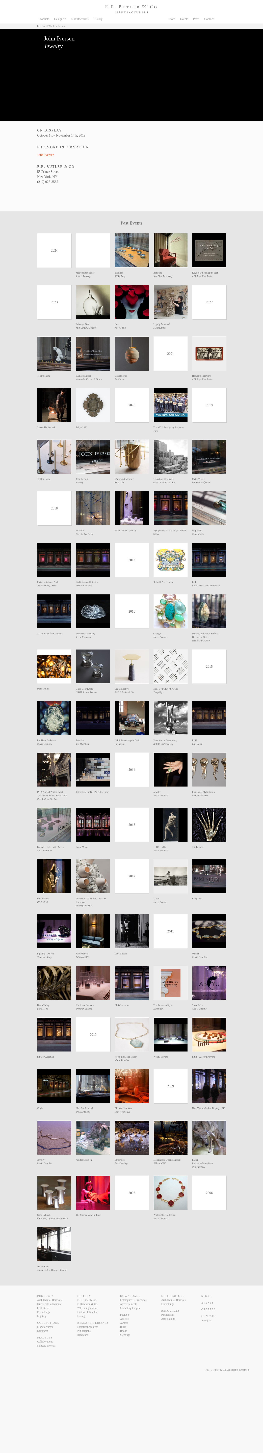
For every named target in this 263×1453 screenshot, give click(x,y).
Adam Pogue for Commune (50, 633)
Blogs (123, 1326)
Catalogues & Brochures (133, 1300)
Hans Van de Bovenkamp (165, 740)
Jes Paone (119, 379)
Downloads (130, 1295)
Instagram (206, 1320)
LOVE (156, 898)
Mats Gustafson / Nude (48, 582)
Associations (168, 1318)
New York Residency (163, 276)
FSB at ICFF (159, 1163)
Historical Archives (87, 1326)
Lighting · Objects (45, 953)
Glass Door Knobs (84, 689)
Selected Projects (46, 1345)
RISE (194, 740)
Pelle (194, 582)
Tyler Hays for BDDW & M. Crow (92, 792)
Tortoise (80, 740)
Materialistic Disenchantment (167, 1160)
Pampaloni (197, 898)
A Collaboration (44, 850)
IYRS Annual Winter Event (50, 792)
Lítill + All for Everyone (203, 1057)
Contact (209, 19)
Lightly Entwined (161, 324)
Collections (43, 1308)
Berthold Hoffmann (201, 482)
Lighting (41, 1316)
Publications (84, 1330)
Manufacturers (80, 19)
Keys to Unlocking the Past (205, 273)
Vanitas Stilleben (84, 1160)
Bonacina (157, 273)
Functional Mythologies (203, 792)
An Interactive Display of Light (51, 1270)
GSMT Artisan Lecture (164, 482)
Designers (60, 19)
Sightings (125, 1334)
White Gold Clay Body (126, 530)
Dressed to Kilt (83, 1112)
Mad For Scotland (84, 1108)
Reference (82, 1334)
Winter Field (43, 1266)
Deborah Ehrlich (84, 585)
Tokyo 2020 (81, 427)
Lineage (81, 1316)
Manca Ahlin (159, 328)
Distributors (172, 1295)
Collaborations (45, 1341)
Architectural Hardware (50, 1300)
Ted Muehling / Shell (47, 585)
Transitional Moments (163, 479)
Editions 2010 (82, 957)
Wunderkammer (83, 376)
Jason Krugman (83, 637)
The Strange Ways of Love (88, 1215)
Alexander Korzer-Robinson (89, 379)
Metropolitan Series (85, 273)
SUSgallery (120, 276)
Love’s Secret (121, 953)
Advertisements (128, 1304)
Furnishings (43, 1312)
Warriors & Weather (124, 479)
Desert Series (121, 376)
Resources (170, 1310)
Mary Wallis (198, 534)
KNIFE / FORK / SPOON (165, 689)
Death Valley (43, 1005)
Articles (124, 1318)
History (97, 19)
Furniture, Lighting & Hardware (52, 1218)
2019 (48, 26)
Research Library (93, 1322)
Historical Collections (49, 1304)
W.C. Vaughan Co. (87, 1308)
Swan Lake (197, 1005)
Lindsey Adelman (84, 905)
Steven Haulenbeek (46, 427)
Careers (208, 1309)
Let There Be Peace (46, 740)
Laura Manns (82, 847)
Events (184, 19)
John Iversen (45, 155)
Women (195, 953)
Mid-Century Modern (86, 328)
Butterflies (120, 1160)
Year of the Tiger (122, 1112)
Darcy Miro (42, 1009)
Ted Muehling (43, 376)
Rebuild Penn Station (163, 582)
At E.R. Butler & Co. (124, 692)
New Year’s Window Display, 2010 (208, 1108)
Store (172, 19)
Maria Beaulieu (160, 637)
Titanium (119, 273)
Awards (124, 1322)
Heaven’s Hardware (201, 376)
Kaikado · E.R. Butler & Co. (50, 847)
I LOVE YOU (160, 847)
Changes (157, 633)
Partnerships (167, 1314)
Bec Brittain (43, 898)
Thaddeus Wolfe (44, 957)
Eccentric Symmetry (85, 633)
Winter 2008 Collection (164, 1215)
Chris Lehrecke (122, 1005)
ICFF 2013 (42, 902)
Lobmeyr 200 (82, 324)
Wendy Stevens (160, 1057)
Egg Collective (122, 689)
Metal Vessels (198, 479)
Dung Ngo (158, 692)
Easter (195, 1160)
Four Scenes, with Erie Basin (206, 585)
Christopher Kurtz (84, 534)
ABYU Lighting (199, 1009)
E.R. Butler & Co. (87, 1300)
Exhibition (158, 1009)
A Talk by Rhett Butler (202, 276)
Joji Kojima (120, 328)
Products (44, 19)
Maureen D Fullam (201, 640)
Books (123, 1330)
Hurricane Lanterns (85, 1005)
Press (196, 19)
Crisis (40, 1108)
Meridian (80, 530)
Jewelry (79, 482)
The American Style (162, 1005)
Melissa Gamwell (200, 795)
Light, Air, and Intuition (87, 582)
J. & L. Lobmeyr (83, 276)
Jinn (117, 324)
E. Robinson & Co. (87, 1304)
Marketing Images (130, 1308)
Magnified (197, 530)
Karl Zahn (119, 482)
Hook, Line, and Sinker (126, 1057)
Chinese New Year (123, 1108)
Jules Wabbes (82, 953)
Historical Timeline (87, 1312)
